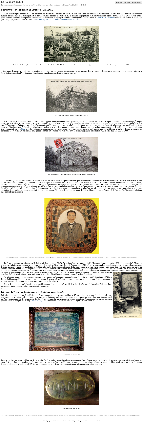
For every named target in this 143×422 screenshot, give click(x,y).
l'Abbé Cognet (42, 19)
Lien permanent (9, 415)
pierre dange (33, 415)
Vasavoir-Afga (36, 301)
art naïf (66, 415)
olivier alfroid (59, 415)
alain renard (129, 415)
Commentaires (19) (20, 415)
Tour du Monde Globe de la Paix (67, 19)
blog (23, 129)
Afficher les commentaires (132, 2)
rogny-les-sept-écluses (110, 415)
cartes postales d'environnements (46, 415)
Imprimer (119, 2)
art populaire (71, 415)
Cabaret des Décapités (106, 18)
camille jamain (121, 415)
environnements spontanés (83, 415)
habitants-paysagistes (97, 415)
